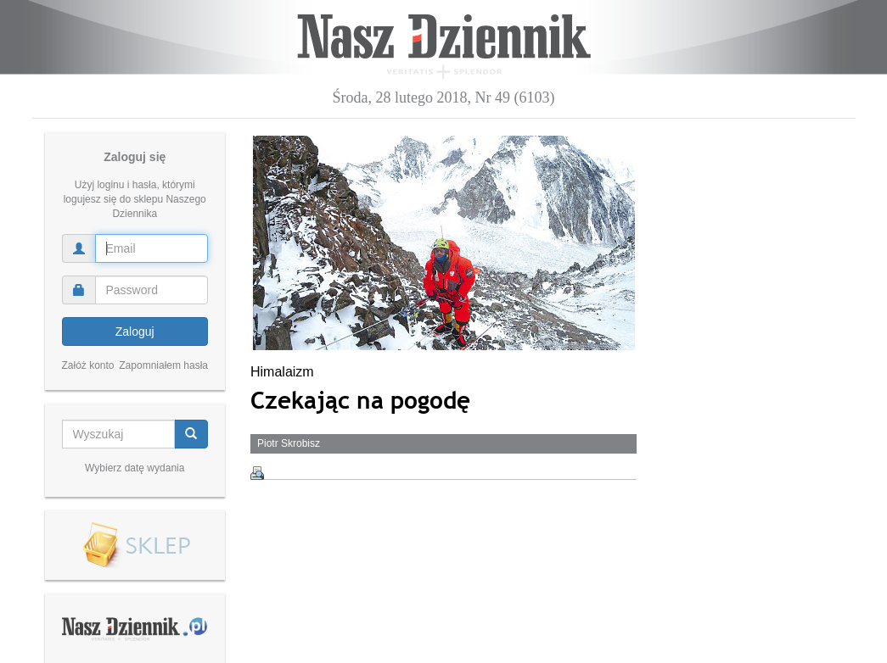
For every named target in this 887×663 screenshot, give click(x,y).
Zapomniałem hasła (163, 365)
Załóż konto (88, 365)
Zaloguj (134, 331)
